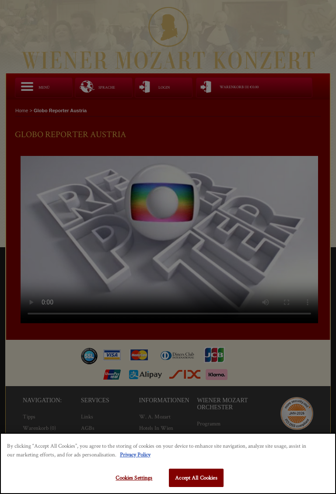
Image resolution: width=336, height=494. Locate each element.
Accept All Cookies (196, 477)
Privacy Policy (135, 454)
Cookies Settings (134, 477)
